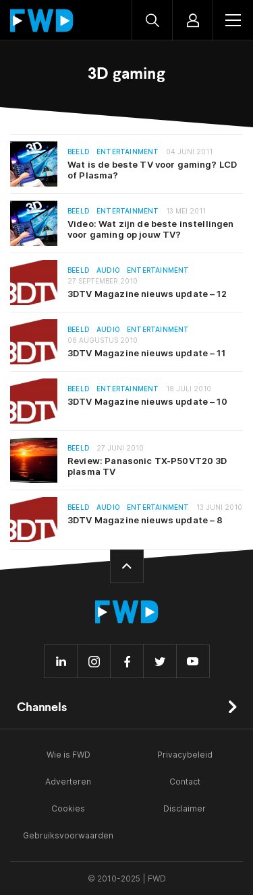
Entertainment (127, 152)
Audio (108, 270)
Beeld (78, 152)
